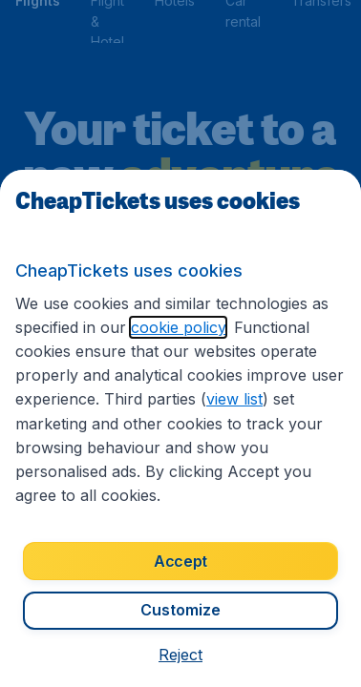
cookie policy (178, 327)
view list (234, 398)
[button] (180, 654)
